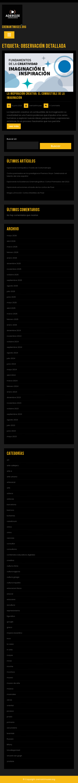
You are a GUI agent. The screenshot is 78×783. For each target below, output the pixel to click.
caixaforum (12, 521)
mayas (10, 655)
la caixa (10, 644)
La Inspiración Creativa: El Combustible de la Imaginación (36, 96)
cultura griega (13, 577)
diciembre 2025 (14, 263)
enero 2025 (12, 325)
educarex (11, 599)
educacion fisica (14, 588)
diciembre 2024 (14, 330)
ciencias (10, 538)
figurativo (11, 616)
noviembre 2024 (14, 336)
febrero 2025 (12, 319)
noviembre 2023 (14, 403)
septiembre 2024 (14, 347)
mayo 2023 (12, 436)
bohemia (11, 515)
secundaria (12, 728)
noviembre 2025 (14, 269)
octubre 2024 (13, 341)
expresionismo (13, 610)
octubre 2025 (13, 274)
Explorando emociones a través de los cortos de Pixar (30, 187)
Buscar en (12, 138)
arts (8, 488)
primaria (10, 722)
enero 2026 (12, 258)
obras (9, 700)
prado (9, 716)
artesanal (11, 482)
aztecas (10, 499)
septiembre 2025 (14, 280)
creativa (10, 560)
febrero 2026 (12, 252)
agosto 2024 (12, 352)
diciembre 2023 (14, 397)
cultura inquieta (13, 582)
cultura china (12, 566)
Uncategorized (13, 750)
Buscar (55, 146)
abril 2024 (11, 375)
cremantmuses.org (14, 27)
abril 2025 (11, 308)
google (10, 621)
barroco (10, 510)
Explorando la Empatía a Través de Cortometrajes (29, 167)
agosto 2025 (12, 286)
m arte (10, 649)
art (8, 460)
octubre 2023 (13, 408)
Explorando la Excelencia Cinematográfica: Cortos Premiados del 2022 (38, 181)
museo (10, 677)
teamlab (10, 733)
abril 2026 (11, 241)
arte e (9, 471)
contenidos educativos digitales (21, 554)
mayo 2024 (12, 369)
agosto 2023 (12, 419)
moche (10, 666)
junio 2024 (11, 364)
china (9, 527)
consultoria (12, 549)
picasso (10, 711)
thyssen (10, 739)
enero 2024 (12, 392)
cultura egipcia (13, 571)
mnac (9, 661)
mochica (11, 672)
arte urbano (12, 476)
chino (9, 532)
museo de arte (13, 683)
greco (9, 627)
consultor (11, 543)
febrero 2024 (12, 386)
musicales (11, 694)
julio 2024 (11, 358)
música (10, 688)
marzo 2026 (12, 246)
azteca (10, 493)
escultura (11, 605)
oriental (10, 705)
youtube (10, 761)
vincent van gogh (14, 755)
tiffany (9, 744)
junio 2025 (11, 297)
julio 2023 (11, 425)
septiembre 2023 (14, 414)
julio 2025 (11, 291)
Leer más (14, 126)
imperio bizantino (14, 633)
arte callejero (13, 465)
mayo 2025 (12, 302)
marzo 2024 (12, 380)
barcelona (11, 504)
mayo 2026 (12, 235)
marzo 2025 (12, 313)
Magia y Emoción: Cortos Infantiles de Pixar (25, 193)
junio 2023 (11, 431)
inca (9, 638)
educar (10, 594)
